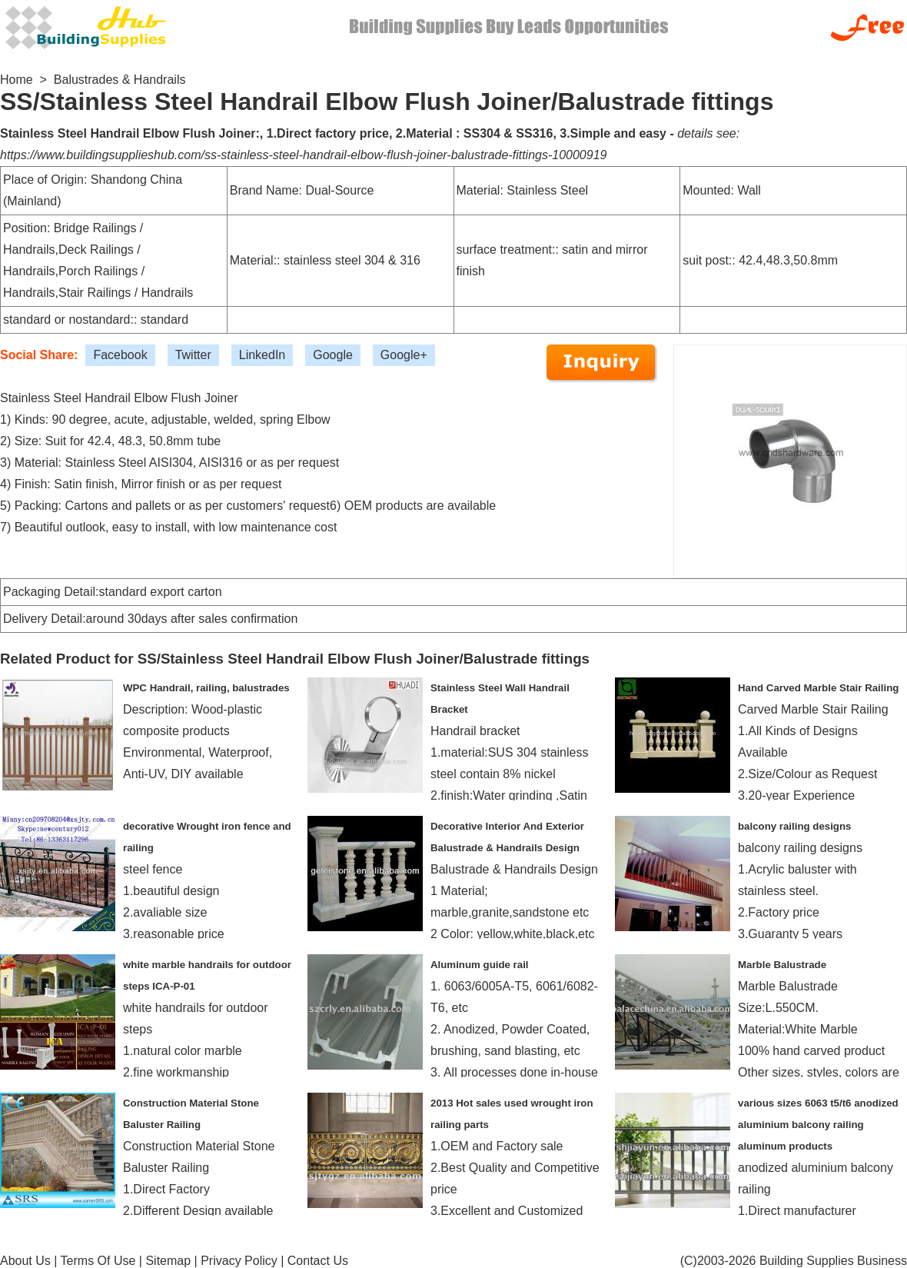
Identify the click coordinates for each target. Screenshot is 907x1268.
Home (16, 79)
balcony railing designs (794, 826)
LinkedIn (262, 354)
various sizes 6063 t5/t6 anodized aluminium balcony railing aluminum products (818, 1124)
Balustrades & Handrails (120, 79)
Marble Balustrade (782, 964)
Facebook (120, 354)
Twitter (193, 354)
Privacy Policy (239, 1260)
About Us (25, 1260)
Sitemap (168, 1260)
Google (333, 354)
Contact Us (317, 1260)
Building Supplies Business (833, 1260)
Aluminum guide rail (479, 964)
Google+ (403, 354)
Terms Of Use (98, 1260)
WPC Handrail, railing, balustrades (206, 688)
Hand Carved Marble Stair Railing (818, 688)
